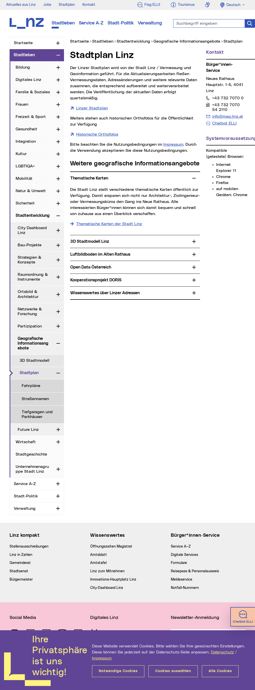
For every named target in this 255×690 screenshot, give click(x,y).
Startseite (23, 43)
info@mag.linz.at (227, 116)
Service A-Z (91, 23)
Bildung (23, 67)
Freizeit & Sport (31, 117)
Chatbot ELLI (224, 123)
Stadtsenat (19, 571)
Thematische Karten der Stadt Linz (109, 224)
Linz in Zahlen (21, 555)
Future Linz (28, 430)
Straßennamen (35, 399)
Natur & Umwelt (31, 191)
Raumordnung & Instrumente (33, 277)
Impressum (102, 658)
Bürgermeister (21, 579)
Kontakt (88, 5)
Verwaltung (150, 23)
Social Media (23, 617)
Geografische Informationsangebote (33, 343)
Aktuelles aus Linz (21, 5)
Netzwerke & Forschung (30, 311)
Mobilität (24, 178)
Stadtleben (63, 23)
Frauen (22, 104)
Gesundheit (26, 129)
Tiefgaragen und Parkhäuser (37, 414)
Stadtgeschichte (31, 454)
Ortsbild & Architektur (28, 294)
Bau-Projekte (30, 245)
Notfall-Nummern (185, 588)
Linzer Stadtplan (92, 108)
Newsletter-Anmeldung (195, 617)
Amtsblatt (98, 555)
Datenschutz (222, 652)
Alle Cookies (220, 671)
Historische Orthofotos (97, 134)
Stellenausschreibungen (29, 546)
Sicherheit (25, 203)
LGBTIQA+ (25, 166)
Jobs (47, 5)
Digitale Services (184, 555)
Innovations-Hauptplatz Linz (113, 579)
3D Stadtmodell (34, 360)
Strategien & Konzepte (29, 259)
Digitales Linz (28, 80)
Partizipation (30, 326)
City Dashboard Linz (32, 230)
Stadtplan (67, 5)
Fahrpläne (31, 386)
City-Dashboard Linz (106, 588)
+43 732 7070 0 (227, 98)
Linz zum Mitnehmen (107, 571)
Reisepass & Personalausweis (195, 571)
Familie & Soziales (33, 92)
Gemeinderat (20, 563)
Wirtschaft (26, 442)
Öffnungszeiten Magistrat (111, 546)
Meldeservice (181, 579)
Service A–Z (181, 546)
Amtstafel (98, 563)
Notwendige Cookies (118, 671)
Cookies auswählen (173, 671)
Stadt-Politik (121, 23)
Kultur (21, 154)
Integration (26, 141)
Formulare (179, 563)
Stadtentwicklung (33, 216)
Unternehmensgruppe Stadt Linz (32, 469)
